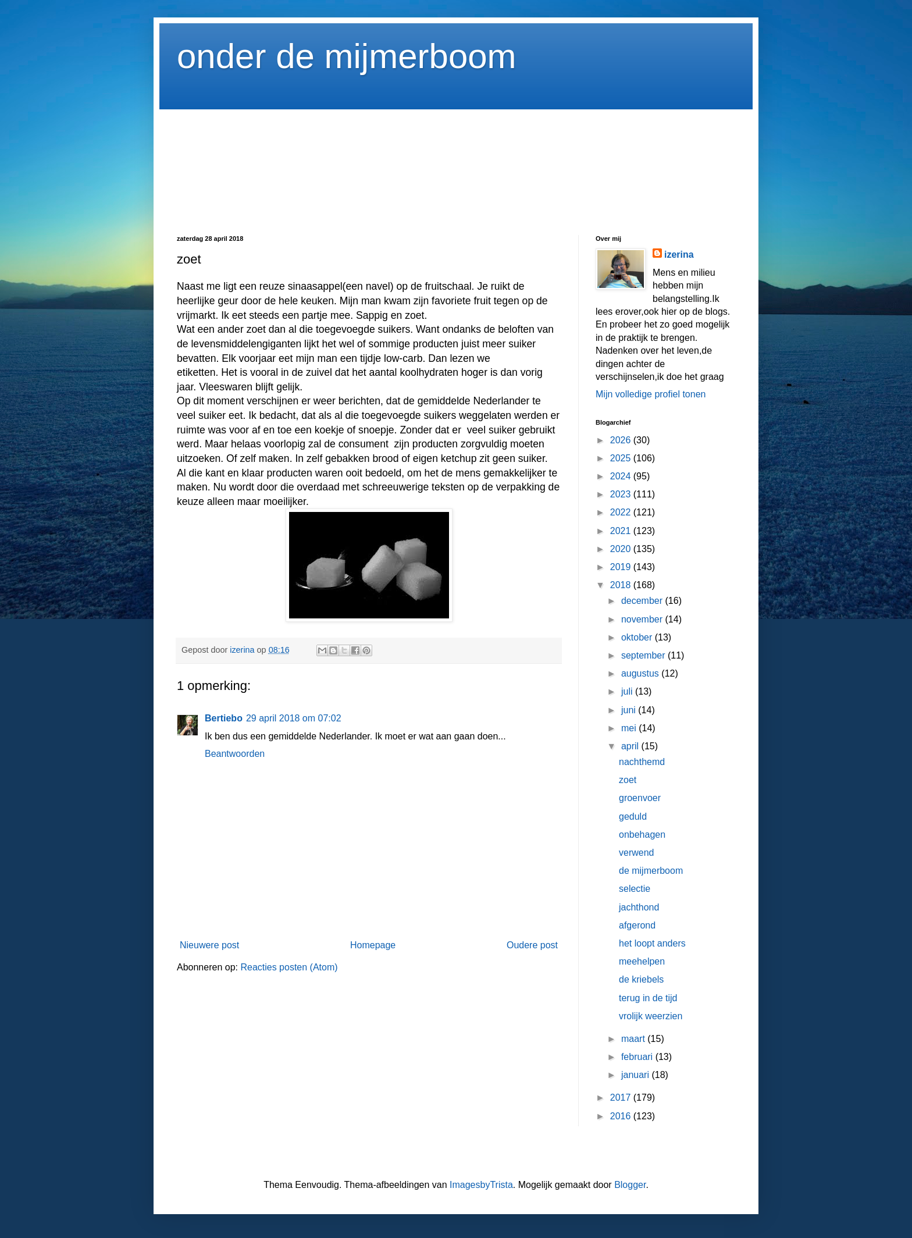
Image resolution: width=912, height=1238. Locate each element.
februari (638, 1057)
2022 (621, 512)
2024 (621, 476)
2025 (621, 458)
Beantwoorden (235, 754)
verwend (636, 853)
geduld (633, 816)
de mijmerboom (651, 871)
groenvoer (640, 798)
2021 (621, 531)
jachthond (639, 907)
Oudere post (532, 945)
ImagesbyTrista (481, 1185)
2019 (621, 567)
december (643, 601)
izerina (679, 254)
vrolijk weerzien (650, 1016)
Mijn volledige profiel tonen (651, 394)
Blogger (630, 1185)
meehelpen (642, 961)
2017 (621, 1097)
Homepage (373, 945)
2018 (621, 585)
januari (636, 1075)
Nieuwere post (209, 945)
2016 (621, 1116)
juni (629, 710)
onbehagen (642, 834)
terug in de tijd (648, 998)
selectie (634, 889)
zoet (627, 780)
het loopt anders (652, 943)
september (644, 655)
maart (634, 1039)
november (643, 619)
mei (630, 728)
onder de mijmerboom (346, 56)
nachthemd (642, 762)
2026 (621, 440)
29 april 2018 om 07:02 (293, 718)
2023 (621, 494)
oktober (638, 637)
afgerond (637, 925)
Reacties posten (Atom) (288, 967)
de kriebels (641, 979)
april (631, 746)
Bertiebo (224, 718)
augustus (641, 673)
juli (628, 691)
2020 (621, 549)
